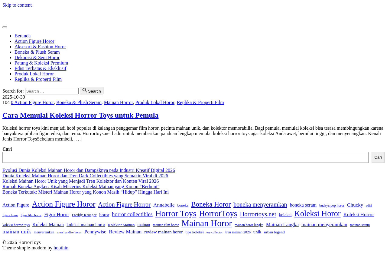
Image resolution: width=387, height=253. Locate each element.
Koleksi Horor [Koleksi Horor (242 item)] (317, 213)
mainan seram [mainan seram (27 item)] (360, 225)
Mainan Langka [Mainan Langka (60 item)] (282, 224)
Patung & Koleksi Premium (41, 62)
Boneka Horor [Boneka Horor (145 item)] (211, 204)
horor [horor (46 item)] (104, 214)
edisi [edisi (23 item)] (369, 205)
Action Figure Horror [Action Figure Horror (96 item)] (124, 204)
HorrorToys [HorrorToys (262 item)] (218, 213)
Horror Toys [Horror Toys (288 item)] (176, 213)
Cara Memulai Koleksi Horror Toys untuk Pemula (80, 115)
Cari (7, 149)
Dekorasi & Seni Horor (37, 57)
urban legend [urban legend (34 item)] (274, 232)
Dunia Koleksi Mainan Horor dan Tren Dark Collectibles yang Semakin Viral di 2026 (85, 175)
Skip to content (17, 5)
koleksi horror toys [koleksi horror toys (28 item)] (16, 225)
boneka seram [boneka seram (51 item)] (303, 204)
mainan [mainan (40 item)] (143, 224)
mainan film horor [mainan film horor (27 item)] (166, 225)
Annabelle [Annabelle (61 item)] (163, 205)
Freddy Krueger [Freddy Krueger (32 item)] (84, 215)
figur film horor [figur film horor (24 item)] (31, 215)
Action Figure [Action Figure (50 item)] (15, 204)
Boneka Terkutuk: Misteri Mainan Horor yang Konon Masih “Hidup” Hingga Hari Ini (85, 191)
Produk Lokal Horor (34, 73)
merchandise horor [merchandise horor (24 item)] (69, 232)
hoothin (61, 247)
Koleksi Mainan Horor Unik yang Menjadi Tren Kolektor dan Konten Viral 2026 (80, 181)
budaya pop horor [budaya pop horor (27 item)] (331, 205)
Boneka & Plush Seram (37, 52)
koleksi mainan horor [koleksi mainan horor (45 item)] (86, 224)
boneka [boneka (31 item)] (182, 205)
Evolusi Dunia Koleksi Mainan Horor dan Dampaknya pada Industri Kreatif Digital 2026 (88, 170)
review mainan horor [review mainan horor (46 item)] (163, 231)
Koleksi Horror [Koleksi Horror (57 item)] (358, 214)
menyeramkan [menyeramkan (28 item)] (44, 232)
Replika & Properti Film (38, 79)
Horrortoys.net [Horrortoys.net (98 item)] (258, 214)
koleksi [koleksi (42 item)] (285, 214)
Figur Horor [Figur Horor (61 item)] (56, 214)
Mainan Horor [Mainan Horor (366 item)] (206, 223)
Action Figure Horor (34, 41)
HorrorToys (13, 15)
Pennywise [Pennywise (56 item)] (95, 232)
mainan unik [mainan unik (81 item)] (16, 231)
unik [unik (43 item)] (257, 231)
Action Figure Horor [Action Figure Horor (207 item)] (64, 204)
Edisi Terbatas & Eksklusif (40, 68)
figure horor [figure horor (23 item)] (10, 215)
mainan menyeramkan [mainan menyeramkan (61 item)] (324, 224)
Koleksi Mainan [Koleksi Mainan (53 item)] (48, 224)
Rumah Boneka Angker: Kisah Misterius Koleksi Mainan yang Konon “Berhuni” (80, 186)
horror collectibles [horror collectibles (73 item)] (132, 214)
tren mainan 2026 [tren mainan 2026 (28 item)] (237, 232)
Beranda (23, 35)
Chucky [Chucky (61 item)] (355, 205)
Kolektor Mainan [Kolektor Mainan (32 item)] (121, 225)
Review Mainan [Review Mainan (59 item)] (125, 232)
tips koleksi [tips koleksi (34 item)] (194, 232)
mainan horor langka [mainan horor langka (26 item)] (249, 225)
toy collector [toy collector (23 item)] (215, 232)
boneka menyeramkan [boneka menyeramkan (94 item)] (260, 204)
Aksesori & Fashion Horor (40, 46)
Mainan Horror (118, 102)
